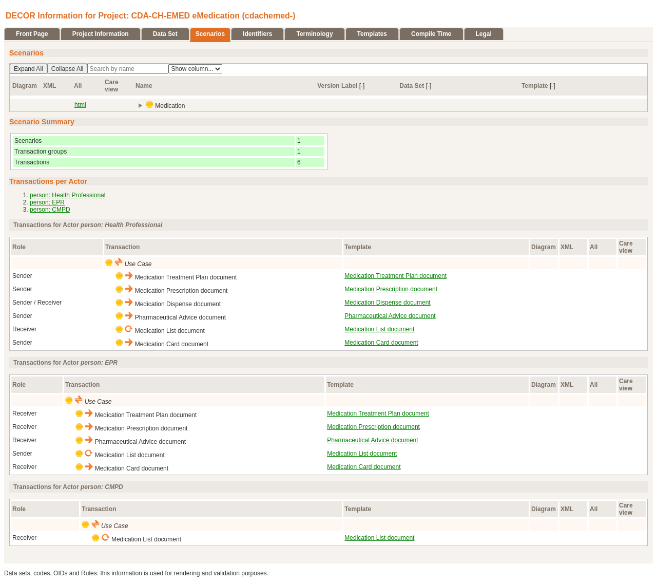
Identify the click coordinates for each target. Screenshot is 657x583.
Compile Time (431, 33)
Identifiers (257, 33)
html (80, 104)
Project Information (100, 33)
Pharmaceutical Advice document (389, 315)
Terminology (314, 33)
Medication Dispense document (387, 302)
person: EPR (47, 202)
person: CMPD (50, 209)
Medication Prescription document (390, 289)
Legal (484, 33)
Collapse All (67, 68)
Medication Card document (381, 342)
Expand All (28, 68)
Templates (372, 33)
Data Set (165, 33)
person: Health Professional (67, 195)
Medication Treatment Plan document (395, 275)
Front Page (32, 33)
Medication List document (379, 329)
